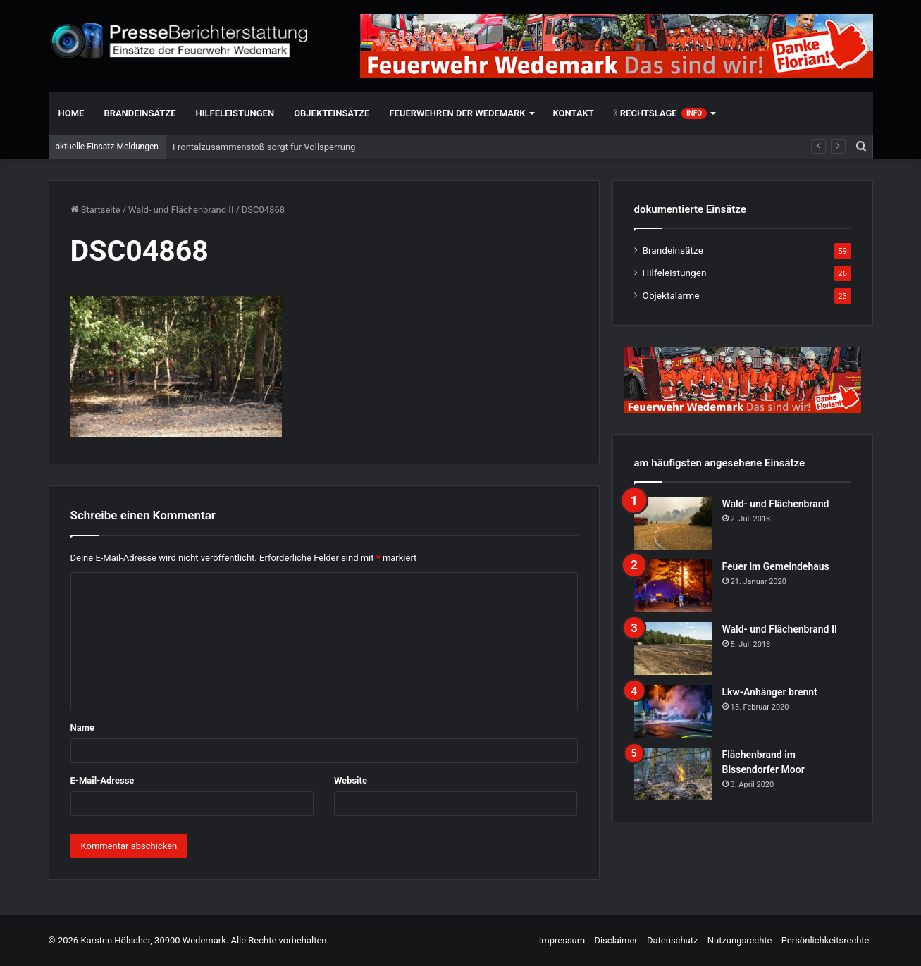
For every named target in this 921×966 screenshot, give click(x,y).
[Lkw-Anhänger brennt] (673, 711)
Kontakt (573, 113)
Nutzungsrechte (739, 940)
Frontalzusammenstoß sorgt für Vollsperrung (264, 147)
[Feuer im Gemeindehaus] (673, 585)
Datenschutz (672, 940)
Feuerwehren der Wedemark (457, 113)
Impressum (562, 940)
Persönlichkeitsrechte (825, 940)
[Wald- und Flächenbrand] (673, 523)
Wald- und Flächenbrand (775, 503)
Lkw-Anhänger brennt (769, 692)
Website (350, 780)
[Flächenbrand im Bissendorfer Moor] (673, 774)
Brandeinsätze (139, 113)
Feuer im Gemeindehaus (775, 566)
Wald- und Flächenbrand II (180, 209)
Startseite (95, 209)
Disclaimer (615, 940)
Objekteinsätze (331, 113)
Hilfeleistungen (235, 113)
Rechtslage (660, 113)
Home (71, 113)
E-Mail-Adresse (102, 780)
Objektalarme (671, 295)
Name (82, 727)
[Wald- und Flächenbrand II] (673, 648)
